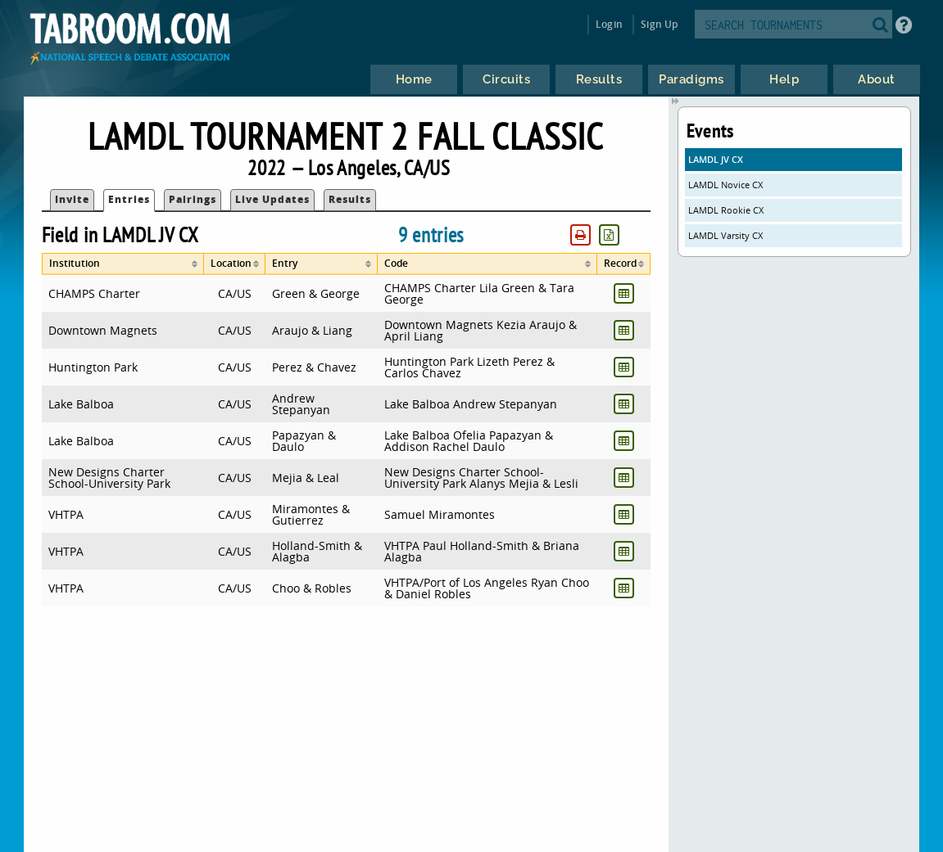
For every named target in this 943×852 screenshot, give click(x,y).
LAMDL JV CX (715, 159)
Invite (72, 199)
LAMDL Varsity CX (725, 235)
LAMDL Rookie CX (726, 210)
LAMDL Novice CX (725, 184)
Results (350, 199)
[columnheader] (123, 264)
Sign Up (659, 24)
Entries (129, 199)
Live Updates (272, 199)
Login (609, 24)
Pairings (192, 199)
